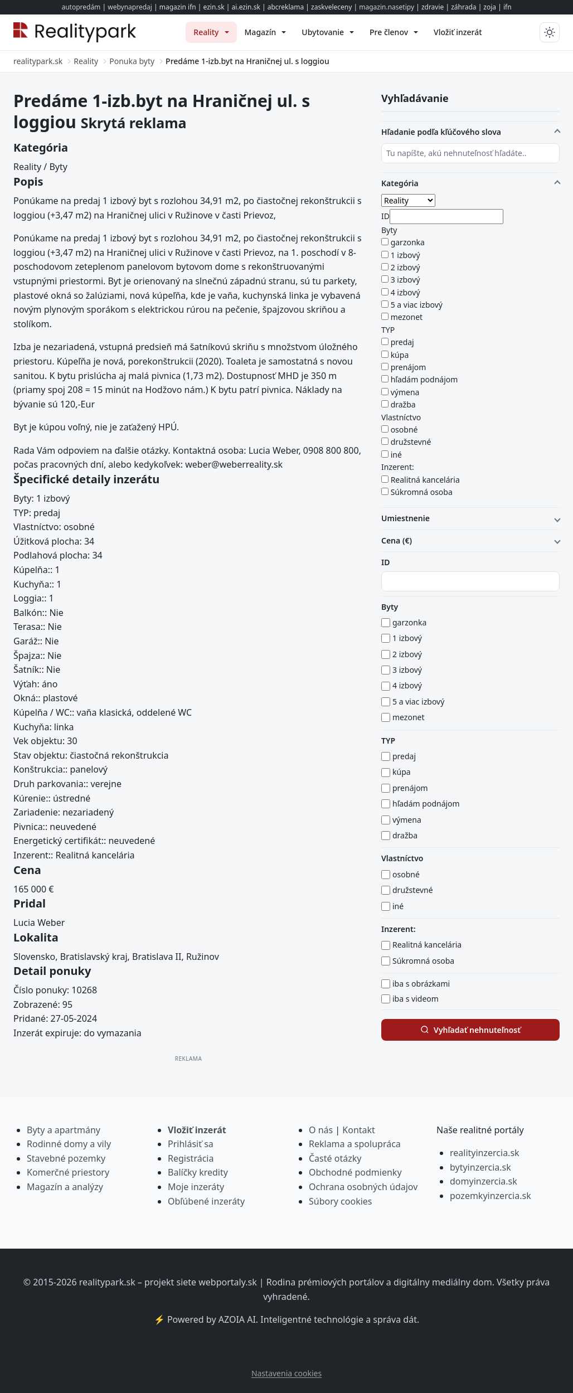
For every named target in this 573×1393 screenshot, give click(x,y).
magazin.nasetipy (386, 7)
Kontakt (358, 1130)
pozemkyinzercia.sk (490, 1196)
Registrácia (190, 1158)
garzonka (408, 242)
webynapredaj (130, 7)
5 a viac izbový (417, 304)
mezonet (407, 317)
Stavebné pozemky (66, 1158)
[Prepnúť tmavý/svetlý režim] (550, 32)
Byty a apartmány (63, 1130)
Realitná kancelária (425, 479)
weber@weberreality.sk (234, 464)
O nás (321, 1130)
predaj (402, 342)
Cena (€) (396, 540)
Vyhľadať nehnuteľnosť (470, 1030)
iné (396, 454)
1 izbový (405, 255)
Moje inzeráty (196, 1187)
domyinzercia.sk (483, 1181)
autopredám (80, 7)
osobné (404, 429)
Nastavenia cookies (286, 1373)
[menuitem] (211, 32)
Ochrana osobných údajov (363, 1187)
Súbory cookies (340, 1201)
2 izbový (405, 267)
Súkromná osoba (422, 492)
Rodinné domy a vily (69, 1144)
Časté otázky (335, 1158)
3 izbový (405, 279)
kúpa (400, 355)
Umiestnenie (405, 518)
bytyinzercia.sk (480, 1167)
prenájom (408, 367)
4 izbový (405, 292)
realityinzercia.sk (484, 1153)
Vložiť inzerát (197, 1130)
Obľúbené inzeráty (206, 1201)
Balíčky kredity (198, 1172)
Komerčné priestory (68, 1172)
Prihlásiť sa (190, 1144)
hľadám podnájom (424, 379)
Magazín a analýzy (65, 1187)
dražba (403, 404)
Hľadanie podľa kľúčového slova (441, 132)
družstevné (411, 441)
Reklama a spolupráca (355, 1144)
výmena (405, 392)
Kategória (400, 183)
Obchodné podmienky (355, 1172)
